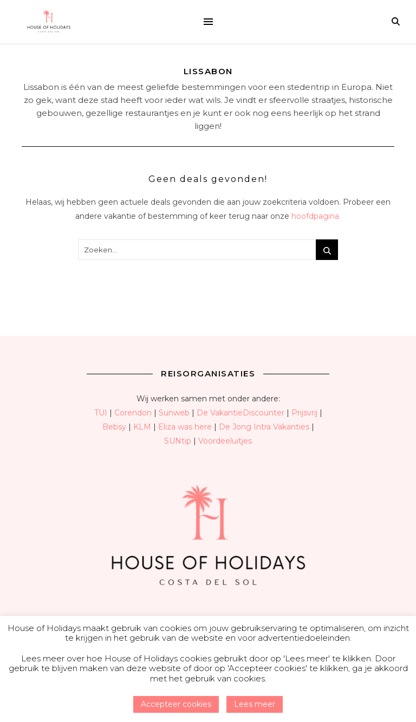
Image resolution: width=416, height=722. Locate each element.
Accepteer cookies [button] (176, 704)
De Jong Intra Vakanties (264, 427)
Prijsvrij (304, 413)
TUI (100, 413)
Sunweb (174, 413)
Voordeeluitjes (225, 441)
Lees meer (254, 704)
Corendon (133, 413)
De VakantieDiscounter (240, 413)
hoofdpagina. (316, 216)
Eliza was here (185, 427)
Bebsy (114, 427)
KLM (142, 427)
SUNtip (177, 441)
